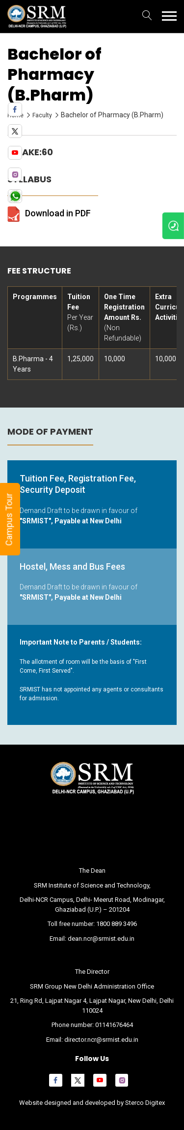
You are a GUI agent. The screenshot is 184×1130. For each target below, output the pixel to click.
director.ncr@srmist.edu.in (101, 1039)
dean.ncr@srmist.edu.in (101, 938)
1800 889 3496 (116, 923)
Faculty (42, 115)
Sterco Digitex (144, 1102)
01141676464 (114, 1024)
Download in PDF (58, 213)
